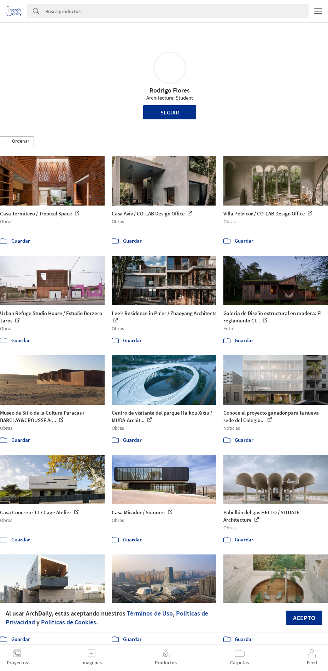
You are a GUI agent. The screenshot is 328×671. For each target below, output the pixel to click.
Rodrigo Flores (170, 90)
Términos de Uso (150, 613)
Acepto (304, 618)
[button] (17, 141)
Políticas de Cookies (68, 622)
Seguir (169, 112)
